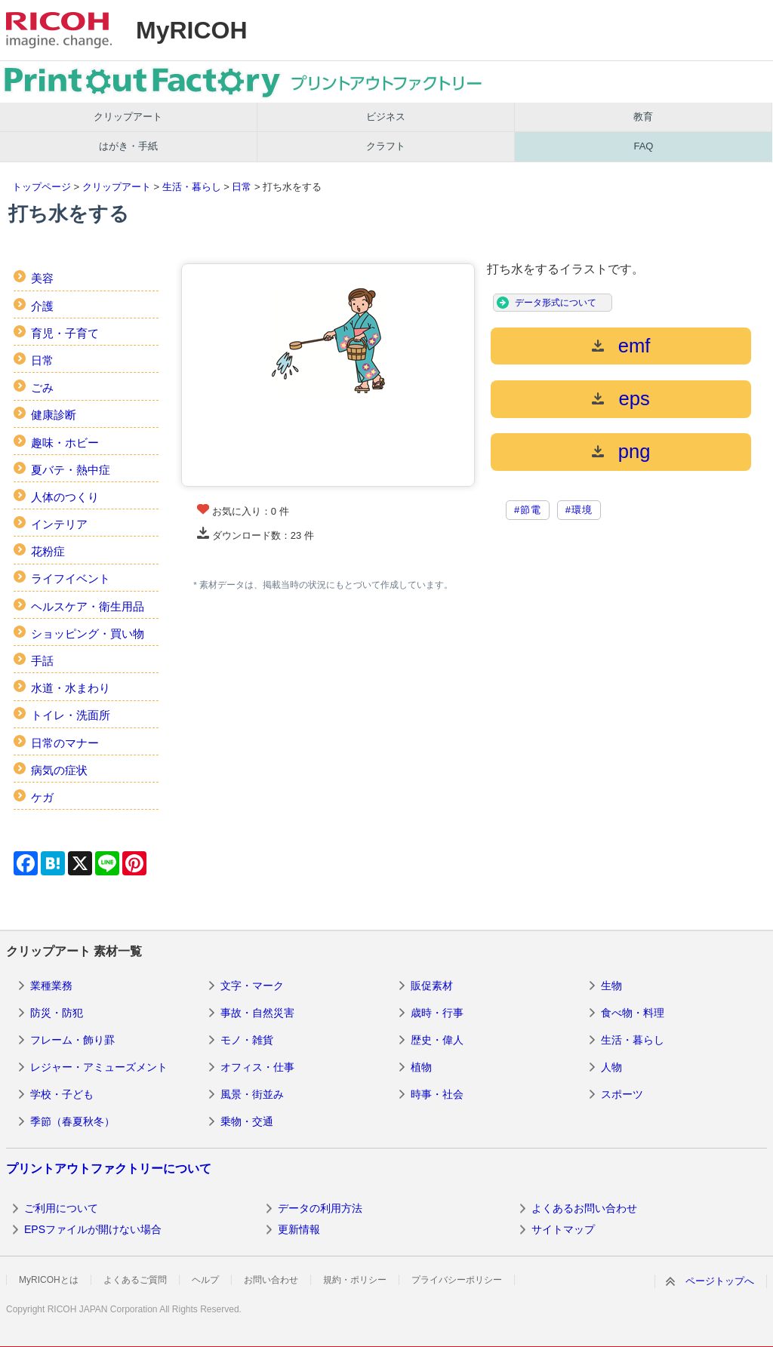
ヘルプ (205, 1280)
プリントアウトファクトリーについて (108, 1168)
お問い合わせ (271, 1280)
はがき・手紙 (128, 146)
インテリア (59, 524)
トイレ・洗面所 (70, 715)
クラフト (385, 146)
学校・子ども (62, 1094)
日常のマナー (65, 743)
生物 (611, 985)
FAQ (643, 146)
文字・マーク (252, 985)
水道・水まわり (70, 687)
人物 (611, 1067)
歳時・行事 (437, 1013)
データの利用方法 (320, 1208)
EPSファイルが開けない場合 (93, 1229)
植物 (421, 1067)
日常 (241, 186)
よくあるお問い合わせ (584, 1208)
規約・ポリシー (354, 1280)
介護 (42, 306)
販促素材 (432, 985)
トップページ (41, 186)
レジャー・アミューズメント (99, 1067)
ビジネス (385, 116)
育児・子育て (65, 333)
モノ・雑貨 (246, 1040)
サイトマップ (563, 1229)
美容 (42, 278)
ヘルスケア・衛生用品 (87, 606)
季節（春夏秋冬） (72, 1121)
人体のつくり (65, 497)
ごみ (42, 387)
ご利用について (61, 1208)
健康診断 (53, 414)
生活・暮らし (191, 186)
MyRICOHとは (49, 1280)
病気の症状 (59, 770)
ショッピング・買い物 (87, 633)
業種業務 (51, 985)
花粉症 (48, 551)
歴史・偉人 (437, 1040)
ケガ (42, 797)
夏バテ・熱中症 (70, 469)
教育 (643, 116)
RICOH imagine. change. (59, 30)
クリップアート (128, 116)
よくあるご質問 (135, 1280)
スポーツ (622, 1094)
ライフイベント (70, 578)
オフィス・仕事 (257, 1067)
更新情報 (299, 1229)
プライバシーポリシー (456, 1280)
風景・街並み (252, 1094)
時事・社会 (437, 1094)
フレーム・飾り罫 (72, 1040)
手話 (42, 660)
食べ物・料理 (632, 1013)
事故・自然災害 (257, 1013)
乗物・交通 (246, 1121)
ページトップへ (719, 1281)
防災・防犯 (56, 1013)
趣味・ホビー (65, 442)
